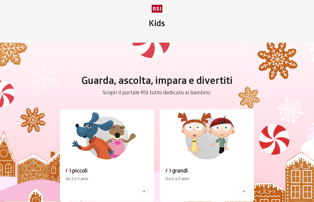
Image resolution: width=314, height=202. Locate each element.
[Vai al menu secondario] (157, 23)
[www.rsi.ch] (144, 191)
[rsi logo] (157, 9)
